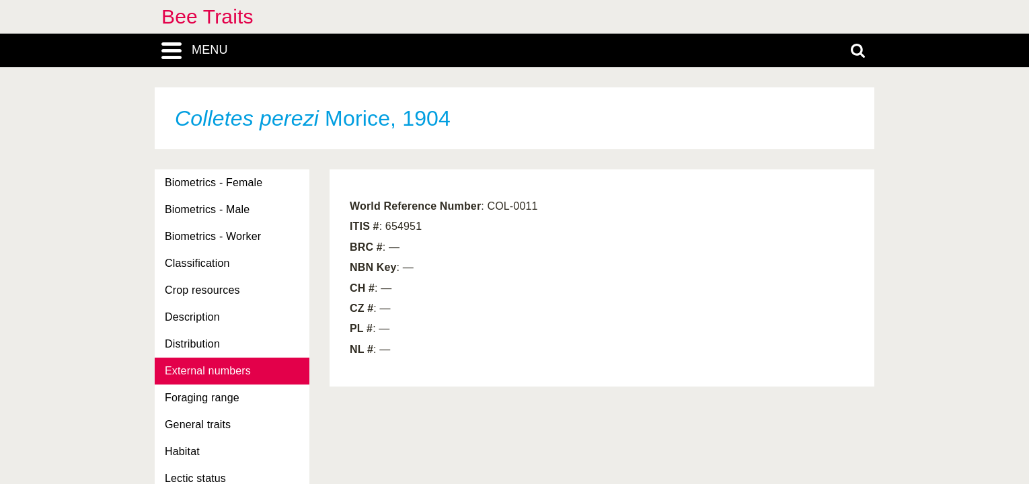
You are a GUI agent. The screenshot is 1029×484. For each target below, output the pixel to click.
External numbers (208, 370)
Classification (197, 263)
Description (192, 317)
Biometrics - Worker (213, 236)
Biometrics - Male (207, 209)
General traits (198, 424)
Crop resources (202, 290)
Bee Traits (207, 16)
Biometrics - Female (213, 182)
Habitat (182, 451)
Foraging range (202, 397)
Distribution (192, 344)
